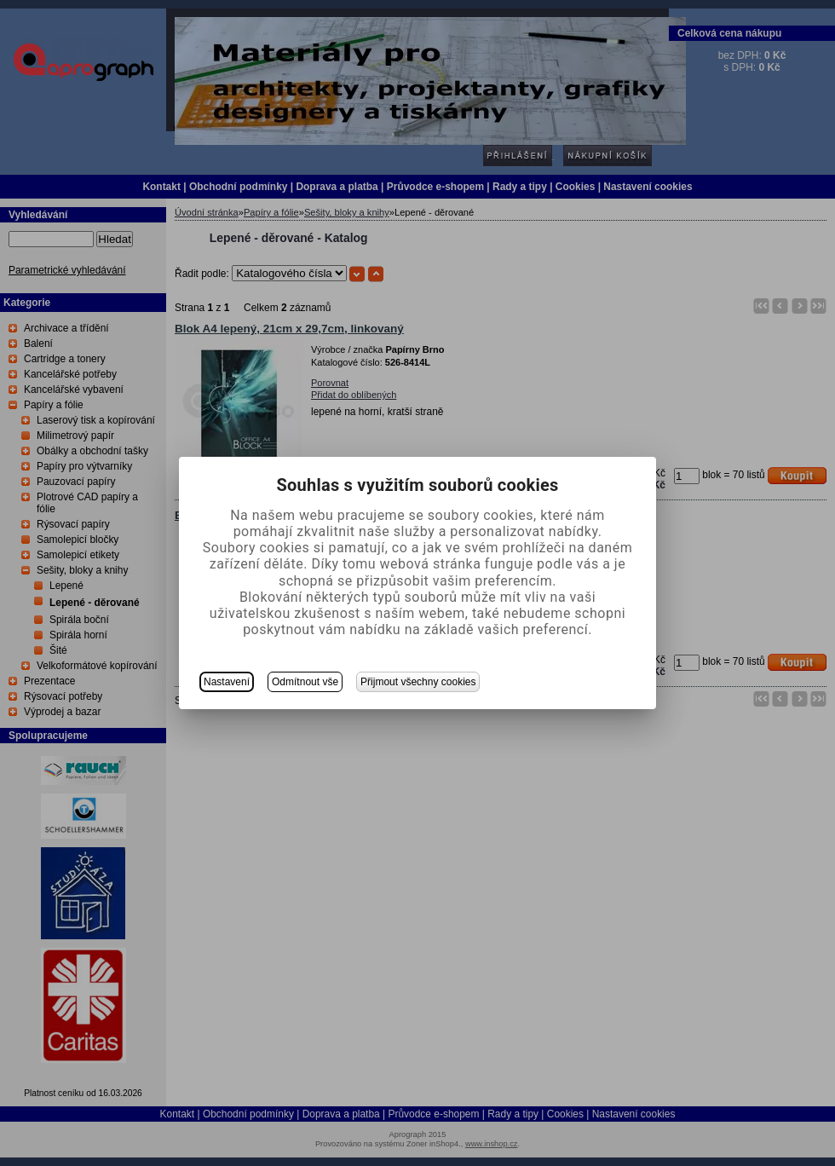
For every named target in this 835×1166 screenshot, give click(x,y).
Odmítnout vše (305, 682)
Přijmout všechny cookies (417, 682)
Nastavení (227, 682)
